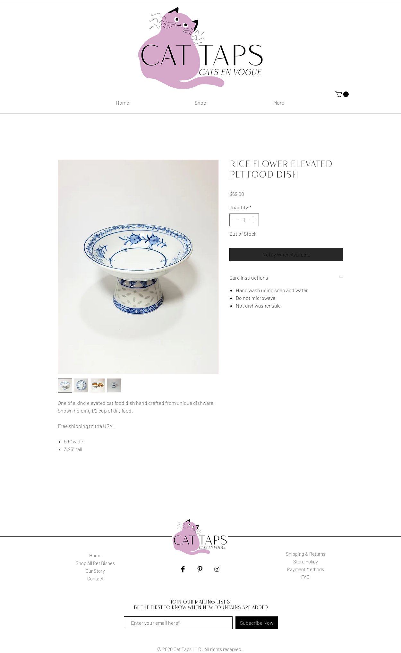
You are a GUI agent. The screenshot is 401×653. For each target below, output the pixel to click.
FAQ (305, 577)
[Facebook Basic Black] (183, 569)
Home (95, 555)
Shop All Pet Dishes (95, 563)
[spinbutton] (244, 220)
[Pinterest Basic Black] (200, 569)
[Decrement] (234, 220)
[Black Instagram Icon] (217, 569)
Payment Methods (305, 569)
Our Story (95, 571)
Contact (95, 578)
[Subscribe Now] (256, 622)
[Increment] (253, 220)
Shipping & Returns (305, 554)
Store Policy (305, 561)
